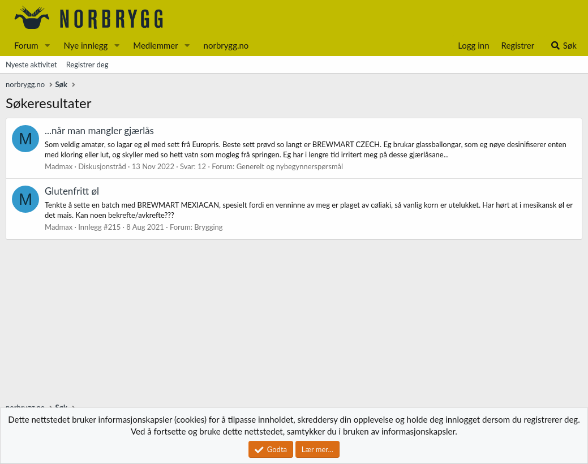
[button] (47, 45)
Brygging (208, 226)
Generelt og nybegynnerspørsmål (290, 166)
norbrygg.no (226, 45)
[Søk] (563, 45)
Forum (26, 45)
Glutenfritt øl (72, 191)
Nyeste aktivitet (31, 64)
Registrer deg (87, 64)
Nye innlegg (85, 45)
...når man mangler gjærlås (99, 130)
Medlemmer (155, 45)
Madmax (58, 166)
